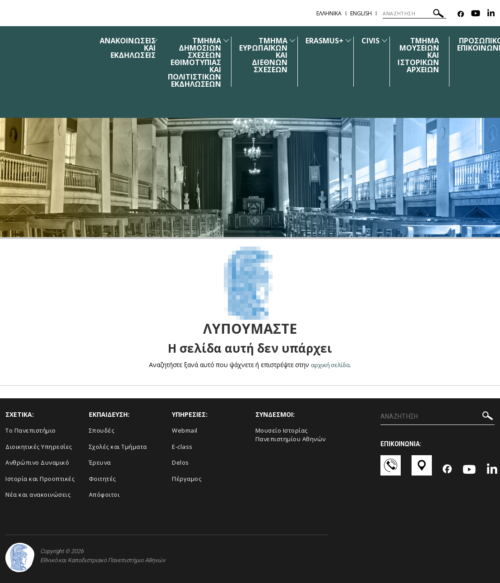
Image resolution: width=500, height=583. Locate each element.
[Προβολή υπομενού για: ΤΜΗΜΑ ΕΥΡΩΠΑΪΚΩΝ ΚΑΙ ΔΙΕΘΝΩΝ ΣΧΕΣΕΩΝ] (296, 40)
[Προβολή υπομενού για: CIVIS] (389, 40)
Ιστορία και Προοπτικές (39, 478)
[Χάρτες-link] (422, 469)
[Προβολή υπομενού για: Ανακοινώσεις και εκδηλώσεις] (158, 40)
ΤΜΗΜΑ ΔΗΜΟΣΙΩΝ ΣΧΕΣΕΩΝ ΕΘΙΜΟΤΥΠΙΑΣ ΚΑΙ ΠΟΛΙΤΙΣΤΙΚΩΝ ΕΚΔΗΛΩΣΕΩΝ (198, 62)
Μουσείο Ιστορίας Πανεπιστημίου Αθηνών (290, 434)
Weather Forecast (36, 98)
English (361, 13)
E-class (182, 446)
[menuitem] (132, 62)
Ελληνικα (329, 13)
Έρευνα (100, 462)
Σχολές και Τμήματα (118, 446)
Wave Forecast (31, 79)
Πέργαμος (186, 478)
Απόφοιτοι (104, 494)
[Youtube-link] (475, 14)
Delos (180, 462)
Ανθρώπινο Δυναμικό (37, 462)
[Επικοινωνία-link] (390, 469)
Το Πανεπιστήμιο (30, 430)
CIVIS (375, 41)
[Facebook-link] (461, 14)
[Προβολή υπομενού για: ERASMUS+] (352, 40)
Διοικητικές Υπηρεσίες (38, 446)
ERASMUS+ (328, 41)
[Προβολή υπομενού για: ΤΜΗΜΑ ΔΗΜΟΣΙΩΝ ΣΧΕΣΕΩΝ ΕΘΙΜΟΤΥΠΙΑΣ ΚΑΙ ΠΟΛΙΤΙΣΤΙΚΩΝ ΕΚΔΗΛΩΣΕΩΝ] (230, 40)
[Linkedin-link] (491, 14)
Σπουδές (102, 430)
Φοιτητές (102, 478)
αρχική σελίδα (330, 364)
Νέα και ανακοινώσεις (37, 494)
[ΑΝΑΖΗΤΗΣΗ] (414, 14)
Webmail (185, 430)
